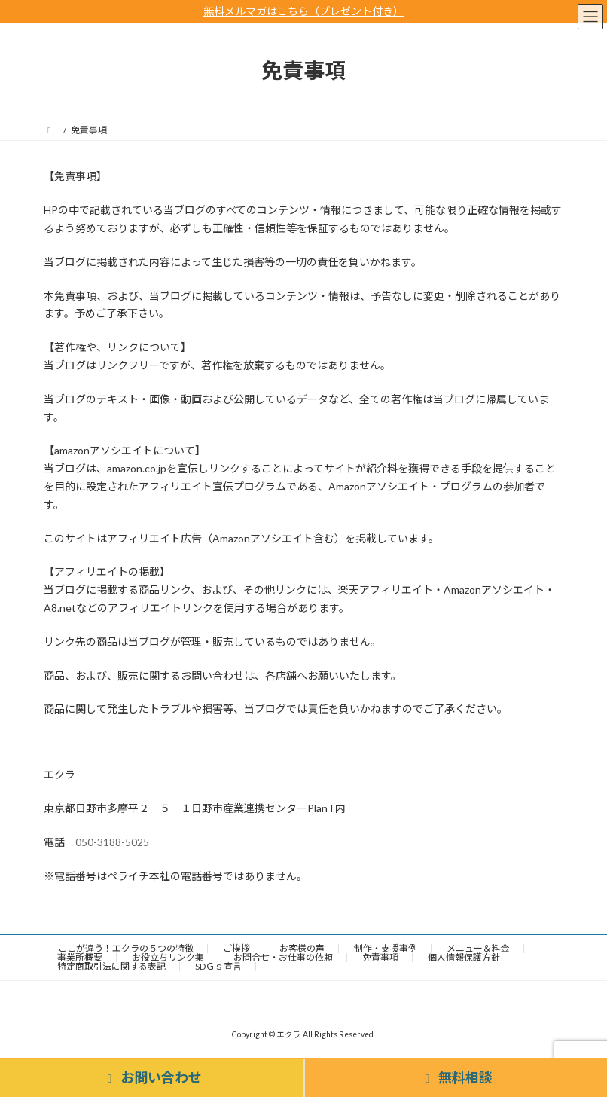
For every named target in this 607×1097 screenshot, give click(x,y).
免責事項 (380, 957)
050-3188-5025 (112, 842)
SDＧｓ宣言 (218, 966)
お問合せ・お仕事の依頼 (283, 957)
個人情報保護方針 (464, 957)
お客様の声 (302, 948)
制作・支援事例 (385, 948)
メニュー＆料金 (478, 948)
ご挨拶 (236, 948)
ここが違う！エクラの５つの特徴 (126, 948)
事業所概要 (79, 957)
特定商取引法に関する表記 (111, 966)
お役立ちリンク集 (168, 957)
